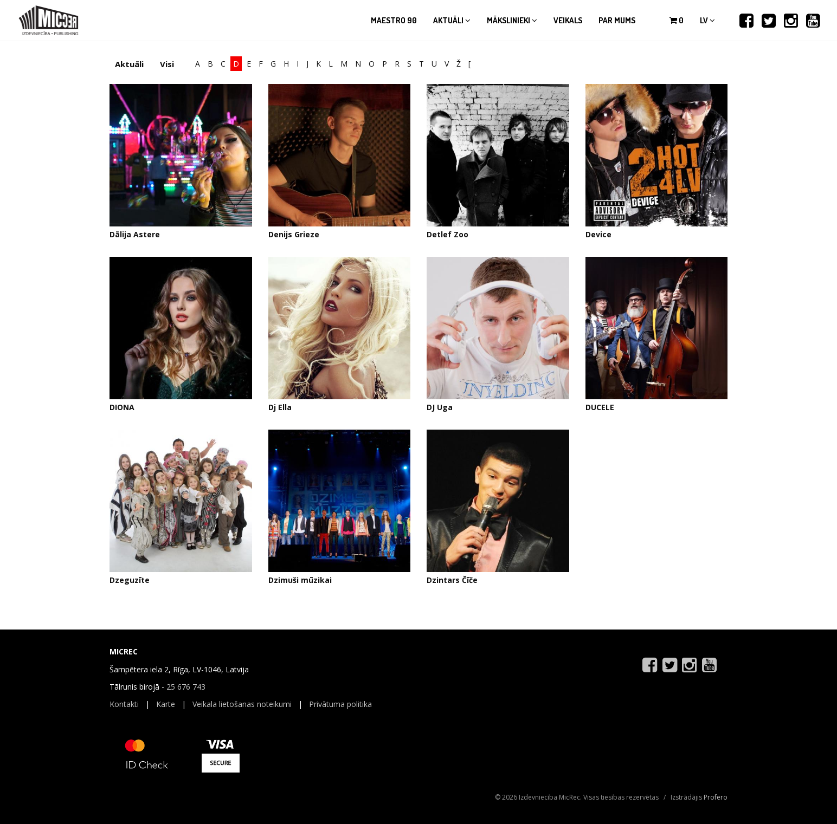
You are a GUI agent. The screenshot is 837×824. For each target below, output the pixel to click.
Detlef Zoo (447, 234)
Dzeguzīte (130, 580)
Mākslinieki (512, 20)
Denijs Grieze (293, 234)
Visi (167, 64)
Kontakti (124, 704)
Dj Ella (280, 407)
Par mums (616, 20)
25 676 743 (185, 687)
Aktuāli (452, 20)
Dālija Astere (135, 234)
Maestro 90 (394, 20)
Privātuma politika (340, 704)
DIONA (122, 407)
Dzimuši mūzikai (300, 580)
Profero (715, 797)
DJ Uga (440, 407)
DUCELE (599, 407)
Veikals (567, 20)
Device (598, 234)
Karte (165, 704)
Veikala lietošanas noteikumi (242, 704)
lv (707, 20)
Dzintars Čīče (452, 580)
